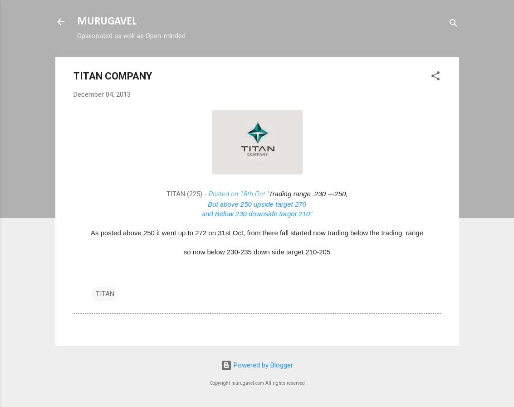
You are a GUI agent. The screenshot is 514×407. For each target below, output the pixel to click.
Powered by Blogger (257, 365)
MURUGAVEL (107, 21)
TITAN (105, 294)
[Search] (453, 25)
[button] (435, 77)
